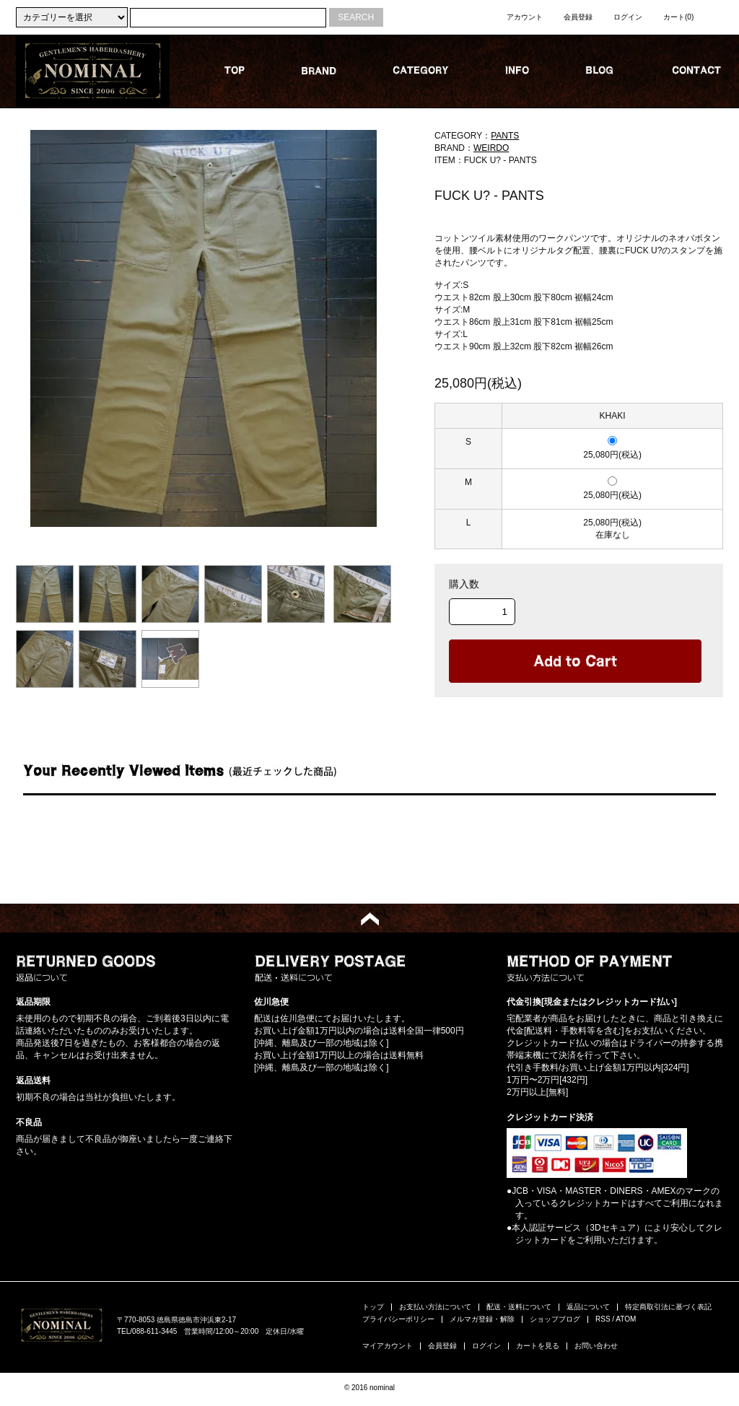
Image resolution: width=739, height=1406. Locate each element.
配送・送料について (518, 1307)
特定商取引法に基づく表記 (668, 1307)
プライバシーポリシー (398, 1319)
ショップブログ (555, 1319)
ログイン (627, 17)
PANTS (505, 136)
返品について (588, 1307)
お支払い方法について (435, 1307)
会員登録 (578, 17)
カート (678, 17)
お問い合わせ (596, 1346)
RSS (603, 1319)
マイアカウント (387, 1346)
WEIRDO (491, 148)
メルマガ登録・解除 (482, 1319)
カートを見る (537, 1346)
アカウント (525, 17)
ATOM (626, 1319)
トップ (373, 1307)
